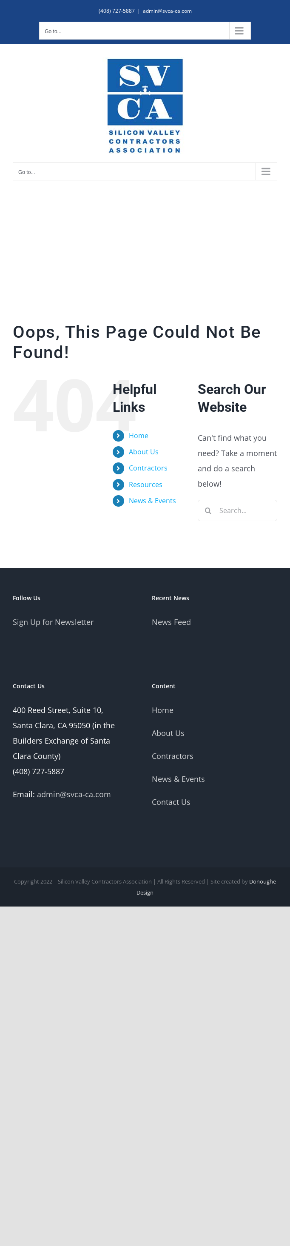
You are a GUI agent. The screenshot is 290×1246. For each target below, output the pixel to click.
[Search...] (237, 510)
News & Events (152, 500)
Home (138, 435)
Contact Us (171, 802)
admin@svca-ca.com (167, 10)
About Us (144, 451)
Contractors (148, 468)
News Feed (171, 622)
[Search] (208, 510)
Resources (145, 484)
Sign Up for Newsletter (53, 622)
